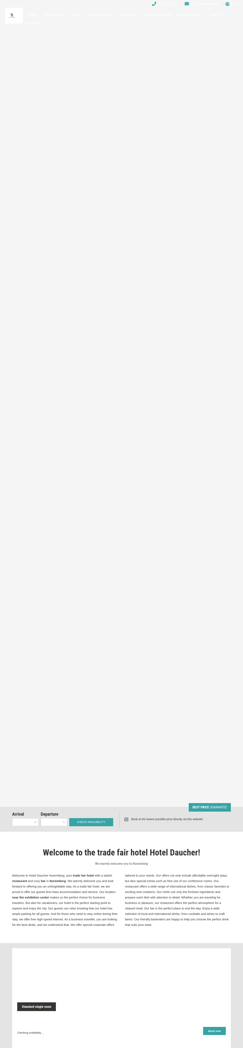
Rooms (76, 15)
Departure (49, 814)
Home (33, 15)
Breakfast (129, 15)
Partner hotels (190, 15)
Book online (54, 15)
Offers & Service (101, 15)
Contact (216, 15)
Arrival (18, 814)
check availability (91, 822)
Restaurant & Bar (157, 15)
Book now (214, 1031)
